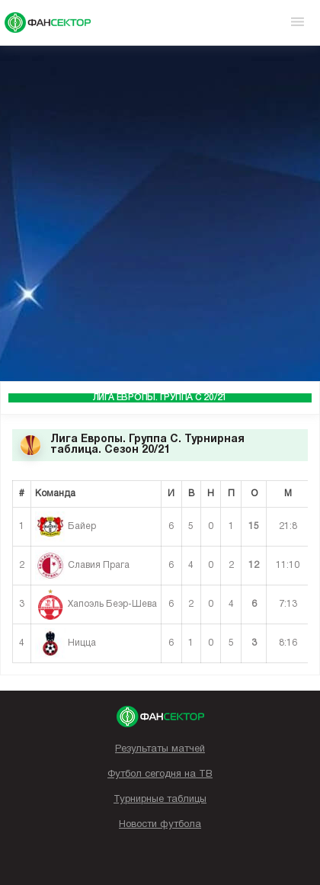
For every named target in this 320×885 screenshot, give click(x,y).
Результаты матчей (160, 749)
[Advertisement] (160, 213)
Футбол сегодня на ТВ (160, 774)
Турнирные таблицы (160, 799)
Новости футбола (160, 824)
